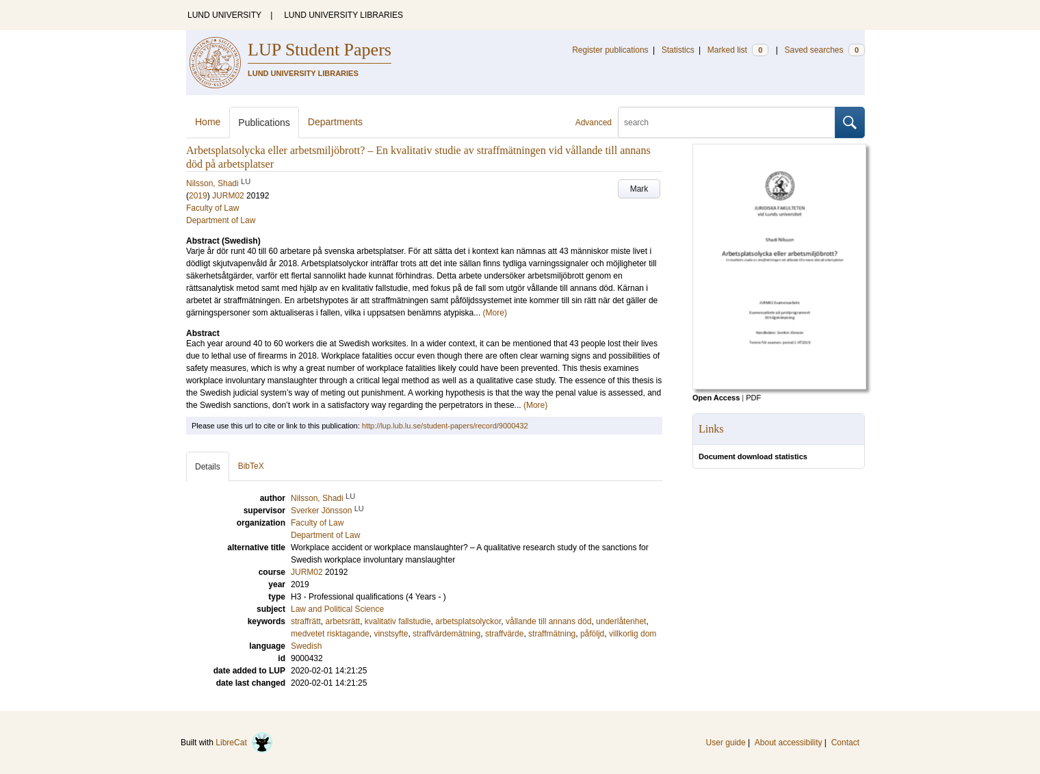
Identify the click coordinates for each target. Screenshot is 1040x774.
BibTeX (251, 466)
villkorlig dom (632, 633)
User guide (726, 742)
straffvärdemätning (446, 633)
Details (207, 467)
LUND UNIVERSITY (224, 15)
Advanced (593, 122)
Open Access (716, 398)
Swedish (306, 646)
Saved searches (824, 50)
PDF (753, 398)
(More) (495, 313)
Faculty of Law (212, 208)
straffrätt (306, 621)
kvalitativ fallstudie (398, 621)
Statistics (678, 50)
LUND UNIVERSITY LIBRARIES (343, 15)
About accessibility (788, 742)
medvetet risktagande (330, 633)
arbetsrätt (342, 621)
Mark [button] (639, 189)
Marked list (737, 50)
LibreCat (244, 742)
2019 (198, 196)
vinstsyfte (391, 633)
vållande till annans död (548, 621)
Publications (264, 122)
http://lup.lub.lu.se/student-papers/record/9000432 (445, 426)
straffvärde (504, 633)
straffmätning (551, 633)
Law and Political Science (337, 609)
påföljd (592, 633)
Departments (335, 121)
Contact (845, 742)
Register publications (610, 50)
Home (207, 121)
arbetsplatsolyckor (468, 621)
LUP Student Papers (319, 50)
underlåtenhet (621, 621)
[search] (726, 122)
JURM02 (228, 196)
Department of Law (220, 220)
